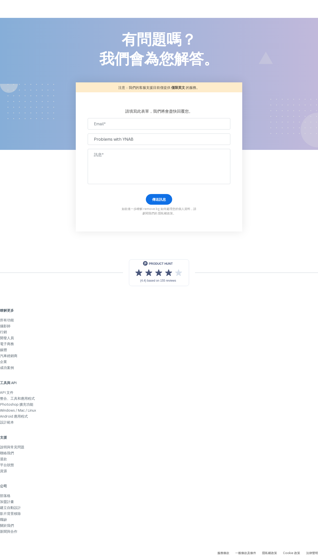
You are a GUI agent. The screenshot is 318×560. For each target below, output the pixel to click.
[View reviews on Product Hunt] (159, 272)
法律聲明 (312, 553)
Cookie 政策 (291, 553)
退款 (3, 459)
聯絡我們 (7, 453)
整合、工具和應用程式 (17, 398)
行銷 (3, 331)
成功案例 (7, 367)
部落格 (5, 495)
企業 (3, 361)
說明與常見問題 (12, 447)
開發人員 (7, 337)
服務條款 (223, 553)
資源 (3, 470)
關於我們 (7, 525)
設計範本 (7, 422)
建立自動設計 (10, 507)
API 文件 (6, 392)
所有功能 (7, 320)
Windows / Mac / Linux (18, 410)
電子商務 (7, 343)
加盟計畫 (7, 501)
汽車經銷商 (8, 355)
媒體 (3, 349)
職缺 (3, 519)
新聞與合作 (8, 531)
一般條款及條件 (245, 553)
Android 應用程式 (14, 416)
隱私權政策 (165, 213)
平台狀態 (7, 464)
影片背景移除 (10, 513)
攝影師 (5, 326)
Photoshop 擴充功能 (16, 404)
